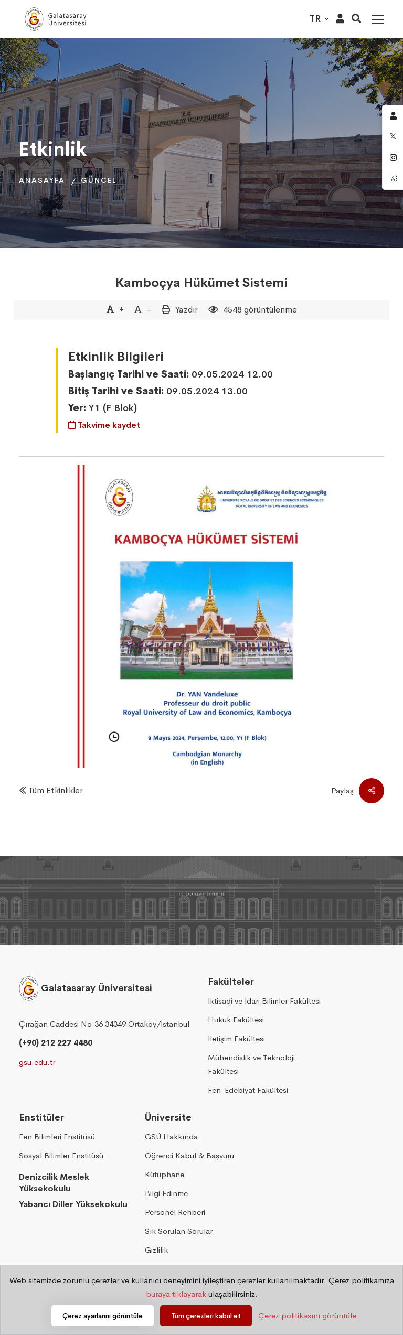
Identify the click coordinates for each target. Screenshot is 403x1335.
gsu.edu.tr (37, 1062)
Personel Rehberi (175, 1212)
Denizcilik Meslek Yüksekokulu (54, 1182)
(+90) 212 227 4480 (55, 1043)
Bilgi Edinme (166, 1193)
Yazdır (186, 309)
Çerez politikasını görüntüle (307, 1315)
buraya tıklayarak (176, 1294)
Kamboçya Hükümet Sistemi (201, 282)
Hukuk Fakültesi (236, 1020)
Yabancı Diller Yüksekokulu (73, 1204)
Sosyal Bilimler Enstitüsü (61, 1155)
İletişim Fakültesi (236, 1038)
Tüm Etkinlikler (55, 790)
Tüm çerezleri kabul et (206, 1315)
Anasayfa (42, 180)
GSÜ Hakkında (171, 1137)
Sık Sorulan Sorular (179, 1231)
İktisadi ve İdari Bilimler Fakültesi (264, 1001)
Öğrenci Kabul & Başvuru (189, 1155)
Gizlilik (156, 1250)
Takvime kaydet (104, 424)
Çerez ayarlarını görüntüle (102, 1315)
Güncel (98, 180)
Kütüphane (164, 1174)
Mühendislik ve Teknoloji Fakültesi (251, 1064)
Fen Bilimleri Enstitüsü (57, 1137)
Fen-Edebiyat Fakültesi (248, 1090)
